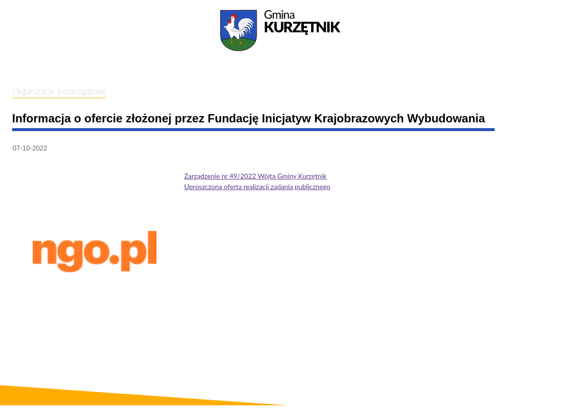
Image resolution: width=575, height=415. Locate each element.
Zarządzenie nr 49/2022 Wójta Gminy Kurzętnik (255, 176)
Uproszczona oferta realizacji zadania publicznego (257, 186)
